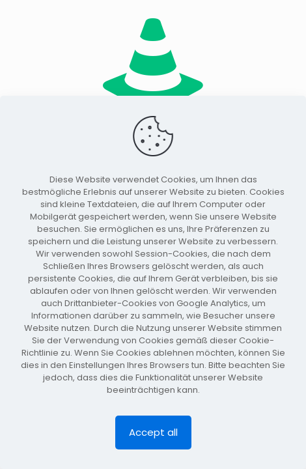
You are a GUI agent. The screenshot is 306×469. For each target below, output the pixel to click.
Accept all (153, 432)
